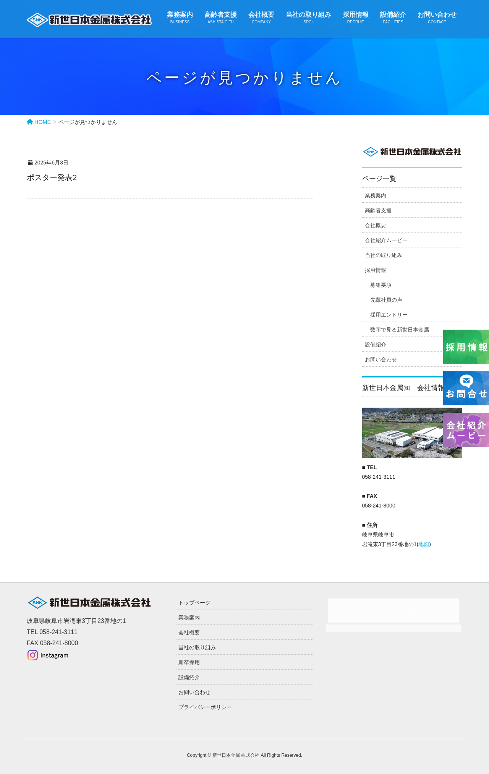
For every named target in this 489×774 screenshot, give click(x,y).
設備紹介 (375, 344)
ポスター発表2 (52, 177)
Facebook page (393, 610)
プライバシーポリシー (205, 707)
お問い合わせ (381, 359)
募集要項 (381, 285)
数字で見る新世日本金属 (399, 330)
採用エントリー (389, 315)
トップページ (194, 603)
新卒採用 (189, 662)
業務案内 (375, 195)
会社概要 (375, 225)
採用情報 (375, 270)
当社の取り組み (383, 255)
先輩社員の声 (386, 300)
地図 (423, 544)
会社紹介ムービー (386, 240)
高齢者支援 (378, 210)
